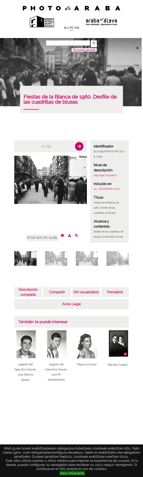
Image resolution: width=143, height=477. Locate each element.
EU (66, 28)
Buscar (94, 42)
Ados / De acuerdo (72, 473)
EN (77, 28)
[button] (79, 145)
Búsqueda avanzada (84, 48)
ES (71, 27)
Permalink (115, 291)
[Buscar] (69, 43)
